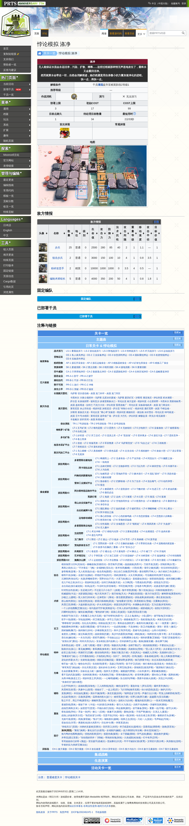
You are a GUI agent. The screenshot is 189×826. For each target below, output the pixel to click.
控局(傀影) (137, 656)
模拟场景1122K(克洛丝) (73, 564)
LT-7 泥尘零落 (174, 451)
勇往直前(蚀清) (163, 597)
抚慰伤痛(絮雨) (111, 734)
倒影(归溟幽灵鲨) (105, 660)
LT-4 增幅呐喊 (149, 508)
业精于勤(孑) (134, 645)
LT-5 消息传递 (169, 473)
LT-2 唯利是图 (95, 428)
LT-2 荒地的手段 (119, 473)
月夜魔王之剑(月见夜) (91, 616)
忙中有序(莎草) (150, 737)
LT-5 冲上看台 (165, 508)
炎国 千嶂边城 (162, 408)
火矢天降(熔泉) (135, 575)
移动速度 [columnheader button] (140, 233)
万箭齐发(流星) (151, 564)
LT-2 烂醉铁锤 (118, 481)
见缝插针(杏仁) (166, 652)
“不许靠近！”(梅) (86, 568)
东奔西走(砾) (67, 645)
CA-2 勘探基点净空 (96, 371)
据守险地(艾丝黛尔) (163, 616)
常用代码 (8, 190)
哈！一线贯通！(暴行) (166, 623)
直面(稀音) (66, 693)
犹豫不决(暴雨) (114, 711)
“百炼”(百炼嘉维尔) (171, 637)
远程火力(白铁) (125, 700)
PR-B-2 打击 (86, 380)
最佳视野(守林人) (147, 571)
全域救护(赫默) (113, 730)
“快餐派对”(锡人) (69, 656)
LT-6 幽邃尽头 (174, 560)
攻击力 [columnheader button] (101, 233)
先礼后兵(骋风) (89, 623)
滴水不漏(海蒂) (97, 693)
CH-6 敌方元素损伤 (147, 749)
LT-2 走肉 (115, 496)
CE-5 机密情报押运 (159, 355)
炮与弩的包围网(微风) (72, 734)
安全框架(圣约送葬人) (107, 641)
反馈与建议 (9, 69)
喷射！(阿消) (103, 645)
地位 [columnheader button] (76, 233)
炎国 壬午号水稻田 (79, 416)
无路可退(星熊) (68, 719)
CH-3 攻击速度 (93, 749)
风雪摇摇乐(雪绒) (142, 601)
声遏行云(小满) (149, 693)
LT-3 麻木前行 (136, 473)
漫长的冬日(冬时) (107, 667)
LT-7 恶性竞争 (171, 435)
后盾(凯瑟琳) (84, 697)
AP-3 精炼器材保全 (117, 363)
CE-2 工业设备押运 (96, 355)
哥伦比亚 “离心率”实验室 (103, 412)
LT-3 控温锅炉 (127, 555)
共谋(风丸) (135, 652)
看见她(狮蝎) (84, 649)
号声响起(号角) (161, 719)
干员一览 (8, 94)
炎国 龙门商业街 (162, 405)
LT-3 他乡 (113, 539)
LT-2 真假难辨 (95, 451)
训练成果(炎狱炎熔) (144, 597)
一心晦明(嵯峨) (111, 678)
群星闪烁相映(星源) (104, 601)
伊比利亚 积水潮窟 (163, 397)
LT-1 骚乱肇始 (102, 508)
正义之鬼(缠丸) (132, 616)
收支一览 (8, 206)
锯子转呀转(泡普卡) (113, 616)
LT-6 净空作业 (102, 504)
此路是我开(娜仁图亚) (164, 586)
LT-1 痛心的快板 (103, 516)
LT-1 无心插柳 (79, 451)
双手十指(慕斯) (68, 619)
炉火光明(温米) (104, 604)
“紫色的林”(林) (102, 612)
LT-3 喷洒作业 (138, 501)
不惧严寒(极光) (143, 711)
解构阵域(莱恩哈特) (171, 593)
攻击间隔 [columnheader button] (125, 233)
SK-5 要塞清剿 (139, 367)
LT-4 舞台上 (133, 551)
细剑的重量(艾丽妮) (150, 637)
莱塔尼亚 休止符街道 (80, 408)
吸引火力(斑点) (124, 704)
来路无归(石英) (164, 619)
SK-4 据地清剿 (122, 367)
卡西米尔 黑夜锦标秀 (170, 401)
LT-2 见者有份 (118, 458)
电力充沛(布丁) (102, 593)
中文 (5, 235)
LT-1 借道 (77, 443)
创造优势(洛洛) (85, 601)
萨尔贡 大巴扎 (120, 416)
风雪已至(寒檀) (68, 604)
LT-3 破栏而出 (134, 508)
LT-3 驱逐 (127, 496)
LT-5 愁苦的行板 (103, 520)
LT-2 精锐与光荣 (110, 531)
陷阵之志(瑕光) (128, 719)
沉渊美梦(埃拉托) (69, 578)
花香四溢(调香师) (151, 726)
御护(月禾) (166, 689)
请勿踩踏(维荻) (150, 645)
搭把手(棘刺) (99, 637)
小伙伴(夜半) (143, 671)
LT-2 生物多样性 (121, 466)
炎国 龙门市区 (113, 393)
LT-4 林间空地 (154, 466)
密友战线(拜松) (68, 711)
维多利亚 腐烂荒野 (144, 408)
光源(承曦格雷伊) (88, 578)
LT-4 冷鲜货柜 (143, 555)
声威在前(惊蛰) (135, 593)
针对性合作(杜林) (69, 590)
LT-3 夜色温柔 (111, 451)
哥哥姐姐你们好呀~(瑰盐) (73, 741)
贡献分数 (8, 201)
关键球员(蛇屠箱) (158, 704)
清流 (100, 84)
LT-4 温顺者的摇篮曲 (164, 543)
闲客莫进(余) (122, 722)
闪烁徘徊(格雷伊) (164, 590)
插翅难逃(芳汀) (131, 619)
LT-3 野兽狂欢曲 (144, 543)
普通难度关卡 (54, 777)
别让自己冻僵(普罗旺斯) (126, 571)
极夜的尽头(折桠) (166, 715)
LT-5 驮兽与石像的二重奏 (105, 547)
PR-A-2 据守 (86, 376)
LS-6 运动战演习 (166, 351)
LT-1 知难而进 (102, 473)
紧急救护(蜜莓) (161, 734)
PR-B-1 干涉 (72, 380)
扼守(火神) (171, 708)
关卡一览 (49, 53)
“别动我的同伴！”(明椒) (91, 737)
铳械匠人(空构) (150, 652)
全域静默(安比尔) (104, 568)
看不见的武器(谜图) (71, 674)
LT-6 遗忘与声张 (94, 535)
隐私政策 (40, 812)
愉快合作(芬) (84, 663)
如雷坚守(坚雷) (87, 708)
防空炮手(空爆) (115, 564)
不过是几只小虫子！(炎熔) (107, 590)
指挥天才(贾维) (111, 671)
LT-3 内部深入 (127, 560)
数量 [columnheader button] (69, 233)
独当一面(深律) (127, 715)
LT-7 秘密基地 (172, 428)
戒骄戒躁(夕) (146, 608)
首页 (5, 48)
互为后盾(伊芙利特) (161, 604)
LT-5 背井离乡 (140, 435)
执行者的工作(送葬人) (169, 571)
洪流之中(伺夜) (165, 678)
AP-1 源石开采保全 (75, 363)
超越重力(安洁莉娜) (159, 697)
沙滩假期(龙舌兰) (103, 630)
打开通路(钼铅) (87, 656)
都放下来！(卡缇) (86, 704)
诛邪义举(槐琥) (119, 649)
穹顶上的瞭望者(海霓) (169, 693)
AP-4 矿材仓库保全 (138, 363)
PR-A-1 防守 (72, 376)
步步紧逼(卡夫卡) (171, 649)
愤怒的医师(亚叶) (93, 734)
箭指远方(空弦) (161, 582)
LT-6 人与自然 (102, 469)
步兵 (57, 247)
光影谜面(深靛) (85, 593)
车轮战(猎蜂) (84, 619)
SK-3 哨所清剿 (106, 367)
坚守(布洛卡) (103, 626)
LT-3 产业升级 (134, 458)
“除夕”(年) (97, 719)
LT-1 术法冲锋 (93, 531)
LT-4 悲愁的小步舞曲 (161, 516)
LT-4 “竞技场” (124, 435)
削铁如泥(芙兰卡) (107, 623)
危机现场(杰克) (148, 619)
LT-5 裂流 (149, 496)
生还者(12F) (86, 590)
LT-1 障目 (91, 539)
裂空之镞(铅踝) (151, 568)
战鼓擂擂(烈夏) (102, 634)
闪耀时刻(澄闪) (68, 612)
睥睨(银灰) (140, 634)
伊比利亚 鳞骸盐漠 (138, 416)
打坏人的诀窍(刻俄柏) (127, 608)
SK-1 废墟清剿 (73, 367)
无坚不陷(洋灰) (110, 715)
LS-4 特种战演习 (129, 351)
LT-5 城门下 (146, 551)
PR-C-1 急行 (72, 384)
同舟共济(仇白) (87, 641)
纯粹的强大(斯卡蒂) (156, 634)
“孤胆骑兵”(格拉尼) (164, 667)
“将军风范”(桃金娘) (70, 667)
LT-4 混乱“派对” (152, 473)
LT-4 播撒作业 (154, 501)
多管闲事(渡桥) (142, 674)
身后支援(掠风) (114, 693)
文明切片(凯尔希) (155, 741)
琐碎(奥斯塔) (120, 575)
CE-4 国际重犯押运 (138, 355)
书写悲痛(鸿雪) (125, 586)
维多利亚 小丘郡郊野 (148, 401)
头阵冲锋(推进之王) (71, 678)
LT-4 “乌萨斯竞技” (124, 443)
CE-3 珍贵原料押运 (117, 355)
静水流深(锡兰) (151, 730)
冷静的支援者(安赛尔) (90, 726)
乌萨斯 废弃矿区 (126, 397)
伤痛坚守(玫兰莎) (69, 616)
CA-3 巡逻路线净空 (117, 371)
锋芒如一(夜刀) (68, 663)
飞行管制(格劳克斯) (130, 689)
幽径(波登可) (122, 686)
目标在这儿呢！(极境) (91, 671)
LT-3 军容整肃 (107, 443)
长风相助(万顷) (106, 674)
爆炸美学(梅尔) (161, 686)
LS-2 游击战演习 (92, 351)
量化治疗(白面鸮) (95, 730)
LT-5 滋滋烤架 (159, 555)
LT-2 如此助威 (118, 508)
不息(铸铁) (133, 626)
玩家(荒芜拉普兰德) (137, 612)
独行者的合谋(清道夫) (153, 663)
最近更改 (8, 179)
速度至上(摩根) (68, 634)
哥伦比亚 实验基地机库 (140, 405)
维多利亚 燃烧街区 (126, 412)
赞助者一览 (9, 64)
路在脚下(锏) (161, 641)
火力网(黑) (128, 582)
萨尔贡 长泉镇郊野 (79, 401)
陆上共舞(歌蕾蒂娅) (170, 656)
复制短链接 (9, 53)
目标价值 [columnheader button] (155, 233)
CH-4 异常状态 (109, 749)
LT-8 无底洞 (78, 454)
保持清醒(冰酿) (173, 578)
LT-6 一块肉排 (102, 462)
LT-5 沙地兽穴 (140, 428)
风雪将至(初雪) (68, 689)
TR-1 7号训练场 (80, 423)
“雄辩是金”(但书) (132, 693)
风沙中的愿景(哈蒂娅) (122, 634)
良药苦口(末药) (110, 726)
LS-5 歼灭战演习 (148, 351)
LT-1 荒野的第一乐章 (103, 543)
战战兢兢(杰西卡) (133, 564)
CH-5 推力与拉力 (127, 749)
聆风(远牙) (90, 586)
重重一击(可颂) (157, 708)
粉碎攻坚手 (57, 268)
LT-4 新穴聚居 (143, 560)
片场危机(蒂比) (103, 656)
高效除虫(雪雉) (135, 649)
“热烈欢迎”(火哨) (93, 715)
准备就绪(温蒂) (151, 656)
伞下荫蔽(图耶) (128, 734)
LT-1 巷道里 (92, 551)
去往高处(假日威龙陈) (72, 586)
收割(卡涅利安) (162, 608)
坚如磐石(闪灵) (114, 741)
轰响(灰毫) (129, 711)
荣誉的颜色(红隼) (124, 674)
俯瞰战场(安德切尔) (96, 564)
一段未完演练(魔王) (163, 700)
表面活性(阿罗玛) (122, 604)
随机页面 (8, 140)
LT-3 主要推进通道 (129, 531)
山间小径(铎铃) (159, 630)
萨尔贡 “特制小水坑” (123, 408)
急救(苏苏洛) (168, 726)
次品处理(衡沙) (68, 697)
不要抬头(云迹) (166, 645)
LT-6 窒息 (100, 485)
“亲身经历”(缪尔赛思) (71, 682)
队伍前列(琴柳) (128, 678)
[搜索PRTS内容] (167, 33)
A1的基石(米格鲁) (106, 704)
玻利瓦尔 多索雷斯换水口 (103, 401)
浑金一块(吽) (84, 711)
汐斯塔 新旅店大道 (79, 412)
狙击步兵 (57, 257)
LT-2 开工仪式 (93, 435)
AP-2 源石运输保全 (96, 363)
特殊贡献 (8, 211)
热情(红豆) (171, 663)
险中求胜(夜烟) (129, 590)
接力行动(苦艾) (152, 593)
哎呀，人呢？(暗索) (85, 645)
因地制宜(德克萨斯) (143, 667)
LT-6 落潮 (161, 496)
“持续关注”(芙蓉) (69, 726)
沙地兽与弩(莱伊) (143, 586)
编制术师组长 (57, 278)
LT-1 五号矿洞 (79, 428)
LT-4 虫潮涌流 (147, 531)
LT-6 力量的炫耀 (103, 477)
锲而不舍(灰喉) (68, 575)
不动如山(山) (113, 637)
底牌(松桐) (173, 674)
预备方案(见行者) (120, 652)
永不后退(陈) (174, 634)
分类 (40, 777)
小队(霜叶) (147, 616)
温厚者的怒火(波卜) (102, 697)
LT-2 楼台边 (105, 551)
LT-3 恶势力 (110, 428)
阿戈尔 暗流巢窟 (157, 416)
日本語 (7, 225)
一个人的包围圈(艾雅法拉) (74, 608)
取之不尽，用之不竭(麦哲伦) (75, 700)
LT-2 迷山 (102, 539)
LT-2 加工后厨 (111, 555)
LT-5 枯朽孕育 (165, 481)
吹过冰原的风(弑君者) (162, 660)
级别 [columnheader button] (84, 233)
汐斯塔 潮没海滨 (143, 397)
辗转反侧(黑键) (85, 612)
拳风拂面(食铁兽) (101, 649)
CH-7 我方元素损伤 (168, 749)
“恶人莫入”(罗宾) (153, 649)
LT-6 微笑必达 (107, 492)
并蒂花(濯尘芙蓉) (69, 737)
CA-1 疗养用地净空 (75, 371)
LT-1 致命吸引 (102, 481)
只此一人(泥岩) (145, 719)
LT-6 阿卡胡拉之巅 (104, 512)
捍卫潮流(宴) (99, 619)
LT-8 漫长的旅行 (96, 446)
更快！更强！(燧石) (166, 626)
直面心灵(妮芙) (118, 612)
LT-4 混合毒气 (149, 481)
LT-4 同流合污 (149, 458)
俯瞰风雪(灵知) (99, 700)
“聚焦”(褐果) (80, 730)
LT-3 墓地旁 (119, 551)
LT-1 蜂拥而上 (102, 458)
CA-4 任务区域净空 (138, 371)
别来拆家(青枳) (90, 674)
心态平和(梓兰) (68, 686)
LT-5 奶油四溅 (170, 489)
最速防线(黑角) (68, 704)
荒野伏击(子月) (106, 578)
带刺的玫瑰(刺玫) (113, 737)
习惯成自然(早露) (143, 582)
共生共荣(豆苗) (89, 667)
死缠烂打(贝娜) (85, 652)
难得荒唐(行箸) (121, 697)
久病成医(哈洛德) (132, 737)
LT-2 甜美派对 (122, 489)
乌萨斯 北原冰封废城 (105, 397)
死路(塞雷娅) (84, 719)
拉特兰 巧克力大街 (95, 405)
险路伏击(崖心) (68, 649)
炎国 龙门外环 (97, 393)
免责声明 (64, 812)
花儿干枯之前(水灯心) (72, 582)
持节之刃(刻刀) (114, 619)
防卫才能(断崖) (148, 626)
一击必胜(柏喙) (119, 626)
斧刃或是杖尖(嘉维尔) (130, 726)
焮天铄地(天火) (119, 593)
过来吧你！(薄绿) (105, 597)
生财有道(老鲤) (87, 660)
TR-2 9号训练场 (98, 423)
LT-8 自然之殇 (79, 431)
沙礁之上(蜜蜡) (68, 597)
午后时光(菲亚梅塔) (106, 586)
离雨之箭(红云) (68, 568)
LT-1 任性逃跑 (102, 524)
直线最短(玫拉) (140, 578)
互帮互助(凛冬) (125, 667)
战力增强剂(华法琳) (132, 730)
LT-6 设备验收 (156, 428)
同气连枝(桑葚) (144, 734)
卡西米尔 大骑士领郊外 (81, 397)
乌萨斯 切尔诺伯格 (79, 393)
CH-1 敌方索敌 (59, 749)
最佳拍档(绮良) (102, 652)
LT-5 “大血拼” (164, 524)
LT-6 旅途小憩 (158, 451)
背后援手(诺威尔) (96, 741)
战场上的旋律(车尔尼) (72, 715)
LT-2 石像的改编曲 (124, 543)
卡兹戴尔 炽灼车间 (79, 419)
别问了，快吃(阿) (121, 656)
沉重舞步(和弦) (160, 601)
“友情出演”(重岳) (69, 641)
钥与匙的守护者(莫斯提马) (102, 608)
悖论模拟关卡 (72, 777)
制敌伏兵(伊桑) (119, 645)
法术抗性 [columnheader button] (117, 233)
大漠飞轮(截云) (123, 578)
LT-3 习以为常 (138, 466)
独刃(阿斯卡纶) (142, 660)
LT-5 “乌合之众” (142, 443)
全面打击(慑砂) (85, 575)
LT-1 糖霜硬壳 (107, 489)
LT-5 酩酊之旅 (165, 458)
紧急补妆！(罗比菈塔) (141, 686)
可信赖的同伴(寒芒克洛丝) (158, 575)
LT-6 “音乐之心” (127, 547)
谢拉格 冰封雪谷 (145, 412)
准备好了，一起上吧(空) (106, 689)
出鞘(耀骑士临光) (130, 637)
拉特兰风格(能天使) (111, 582)
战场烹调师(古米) (69, 708)
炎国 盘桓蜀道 (77, 405)
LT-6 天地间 (160, 551)
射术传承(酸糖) (122, 568)
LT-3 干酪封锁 (138, 489)
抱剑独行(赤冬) (85, 630)
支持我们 (8, 59)
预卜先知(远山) (146, 590)
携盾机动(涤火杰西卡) (89, 722)
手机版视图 (100, 812)
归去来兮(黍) (108, 722)
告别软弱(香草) (100, 663)
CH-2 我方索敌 (76, 749)
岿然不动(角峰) (140, 704)
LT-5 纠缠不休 (170, 466)
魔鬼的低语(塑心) (143, 700)
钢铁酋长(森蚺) (111, 719)
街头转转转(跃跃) (169, 568)
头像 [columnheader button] (41, 233)
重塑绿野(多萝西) (124, 660)
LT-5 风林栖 (137, 539)
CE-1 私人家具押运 (75, 355)
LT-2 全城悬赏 (118, 524)
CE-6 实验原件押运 (75, 358)
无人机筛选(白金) (86, 571)
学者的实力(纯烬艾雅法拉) (74, 745)
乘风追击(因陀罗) (126, 623)
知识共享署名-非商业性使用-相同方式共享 (90, 806)
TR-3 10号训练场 (116, 423)
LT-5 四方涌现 (159, 560)
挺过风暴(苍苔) (85, 634)
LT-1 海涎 (104, 496)
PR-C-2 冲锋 (86, 384)
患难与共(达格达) (141, 630)
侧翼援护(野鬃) (128, 671)
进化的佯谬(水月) (69, 660)
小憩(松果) (137, 568)
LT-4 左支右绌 (127, 451)
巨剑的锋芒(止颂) (128, 641)
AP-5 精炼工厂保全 (159, 363)
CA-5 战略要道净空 (159, 371)
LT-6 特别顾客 (174, 555)
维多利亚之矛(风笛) (92, 678)
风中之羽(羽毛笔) (122, 630)
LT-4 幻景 (138, 496)
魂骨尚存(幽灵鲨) (144, 623)
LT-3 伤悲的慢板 (141, 516)
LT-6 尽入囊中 (102, 527)
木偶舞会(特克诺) (141, 604)
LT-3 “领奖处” (133, 524)
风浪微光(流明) (173, 741)
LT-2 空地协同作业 (120, 501)
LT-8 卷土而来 (79, 439)
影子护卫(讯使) (133, 663)
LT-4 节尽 (125, 539)
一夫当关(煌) (84, 637)
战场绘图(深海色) (86, 686)
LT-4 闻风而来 (149, 524)
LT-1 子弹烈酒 (95, 555)
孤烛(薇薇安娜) (146, 641)
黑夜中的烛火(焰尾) (146, 678)
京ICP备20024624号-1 (82, 812)
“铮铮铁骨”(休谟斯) (70, 623)
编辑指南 (8, 185)
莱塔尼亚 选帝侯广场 (101, 416)
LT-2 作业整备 (111, 560)
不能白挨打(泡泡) (105, 708)
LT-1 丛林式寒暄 (103, 466)
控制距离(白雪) (167, 564)
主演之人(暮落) (160, 711)
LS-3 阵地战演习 (111, 351)
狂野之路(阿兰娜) (138, 697)
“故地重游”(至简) (124, 601)
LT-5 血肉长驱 (163, 531)
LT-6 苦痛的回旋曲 (122, 520)
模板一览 (8, 195)
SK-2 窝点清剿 (89, 367)
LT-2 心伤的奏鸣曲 (122, 516)
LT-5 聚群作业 (170, 501)
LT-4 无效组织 (125, 428)
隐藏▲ (177, 332)
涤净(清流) (66, 730)
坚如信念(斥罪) (68, 722)
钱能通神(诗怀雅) (69, 626)
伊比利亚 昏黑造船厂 (116, 405)
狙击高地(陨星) (104, 571)
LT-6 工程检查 (159, 443)
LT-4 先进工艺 (154, 489)
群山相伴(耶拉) (68, 601)
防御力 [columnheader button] (109, 233)
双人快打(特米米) (86, 597)
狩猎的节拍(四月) (103, 575)
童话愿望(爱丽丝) (124, 597)
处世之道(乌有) (68, 652)
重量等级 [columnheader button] (132, 233)
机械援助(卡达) (68, 593)
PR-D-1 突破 (72, 389)
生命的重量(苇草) (69, 671)
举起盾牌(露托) (123, 708)
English (7, 230)
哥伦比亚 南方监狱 (127, 401)
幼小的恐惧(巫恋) (150, 689)
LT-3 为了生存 (134, 481)
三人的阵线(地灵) (105, 686)
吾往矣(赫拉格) (68, 637)
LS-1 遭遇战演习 (74, 351)
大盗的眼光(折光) (86, 604)
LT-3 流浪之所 (109, 435)
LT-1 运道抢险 (95, 560)
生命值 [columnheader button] (93, 233)
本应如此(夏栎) (81, 693)
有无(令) (112, 700)
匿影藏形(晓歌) (159, 671)
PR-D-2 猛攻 (86, 389)
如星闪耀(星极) (87, 626)
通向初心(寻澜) (159, 674)
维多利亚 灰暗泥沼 (102, 408)
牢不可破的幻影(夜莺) (134, 741)
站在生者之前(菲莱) (146, 715)
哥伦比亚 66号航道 (164, 412)
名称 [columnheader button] (56, 233)
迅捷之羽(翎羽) (116, 663)
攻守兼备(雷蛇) (140, 708)
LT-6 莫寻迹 (151, 539)
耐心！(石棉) (99, 711)
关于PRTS (52, 812)
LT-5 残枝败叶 (143, 451)
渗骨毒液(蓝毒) (68, 571)
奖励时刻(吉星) (92, 582)
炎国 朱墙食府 (97, 419)
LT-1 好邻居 (78, 435)
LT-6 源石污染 (155, 435)
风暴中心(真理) (85, 689)
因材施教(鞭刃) (68, 630)
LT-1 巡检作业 (102, 501)
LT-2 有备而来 (91, 443)
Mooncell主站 (11, 154)
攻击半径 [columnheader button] (148, 233)
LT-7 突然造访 (79, 446)
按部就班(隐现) (157, 578)
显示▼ (177, 338)
